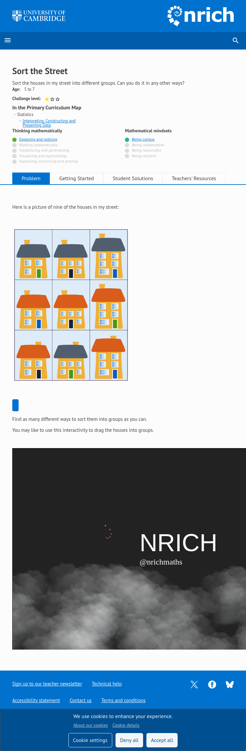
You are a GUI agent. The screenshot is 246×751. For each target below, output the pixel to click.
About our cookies (90, 725)
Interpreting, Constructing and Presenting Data (49, 123)
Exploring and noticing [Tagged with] (38, 139)
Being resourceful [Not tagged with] (146, 150)
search (236, 41)
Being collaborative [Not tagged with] (148, 144)
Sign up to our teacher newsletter (47, 684)
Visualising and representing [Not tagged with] (43, 155)
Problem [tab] (31, 178)
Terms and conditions (123, 700)
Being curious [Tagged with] (143, 139)
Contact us (81, 700)
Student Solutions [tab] (133, 178)
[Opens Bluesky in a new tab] (230, 684)
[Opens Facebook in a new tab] (212, 684)
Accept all (162, 740)
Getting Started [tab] (76, 178)
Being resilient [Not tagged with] (144, 155)
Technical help (107, 684)
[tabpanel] (123, 422)
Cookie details (126, 725)
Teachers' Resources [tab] (194, 178)
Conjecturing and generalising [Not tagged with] (44, 150)
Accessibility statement (36, 700)
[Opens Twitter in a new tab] (194, 684)
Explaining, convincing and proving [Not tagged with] (48, 161)
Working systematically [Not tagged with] (38, 144)
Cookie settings (90, 740)
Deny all (129, 740)
